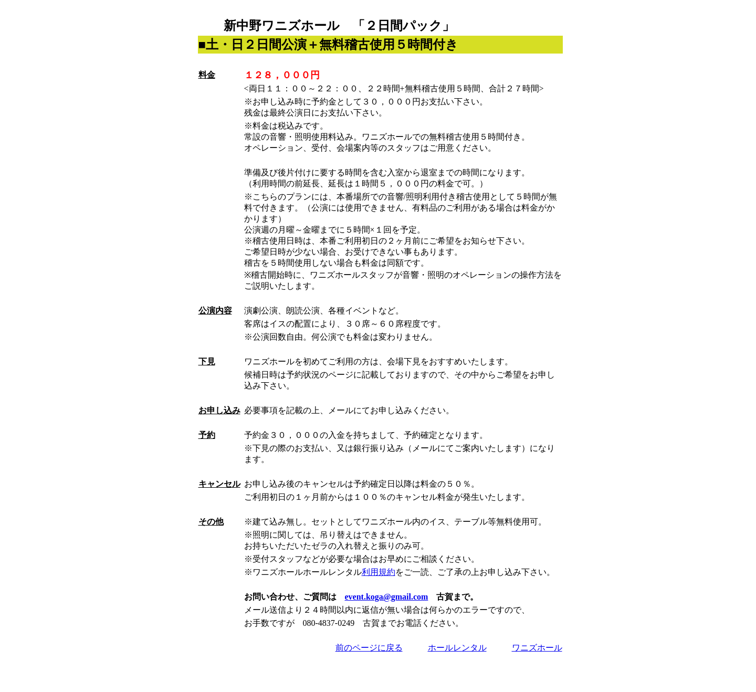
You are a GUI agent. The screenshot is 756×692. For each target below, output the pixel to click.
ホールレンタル (457, 647)
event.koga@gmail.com (386, 596)
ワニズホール (537, 647)
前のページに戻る (369, 647)
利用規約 (378, 572)
